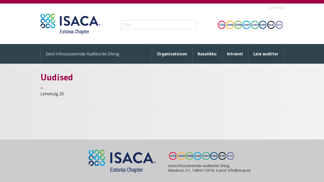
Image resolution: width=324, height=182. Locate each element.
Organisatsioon (172, 54)
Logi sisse (276, 8)
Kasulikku (207, 54)
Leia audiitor (265, 54)
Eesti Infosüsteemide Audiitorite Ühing (82, 54)
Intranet (235, 54)
